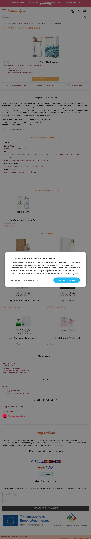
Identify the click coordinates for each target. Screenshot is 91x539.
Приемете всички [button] (66, 280)
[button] (24, 280)
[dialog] (45, 269)
